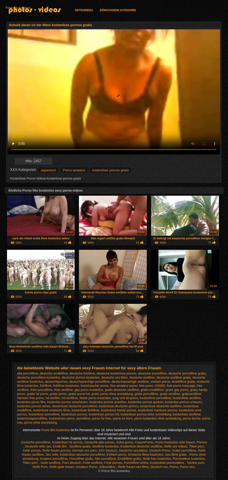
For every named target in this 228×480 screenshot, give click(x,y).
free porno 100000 (152, 386)
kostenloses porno (62, 418)
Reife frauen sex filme (133, 467)
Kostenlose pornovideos (167, 463)
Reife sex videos (175, 446)
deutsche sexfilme (142, 377)
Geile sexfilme (51, 463)
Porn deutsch (71, 463)
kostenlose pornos (74, 414)
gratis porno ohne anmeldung (112, 394)
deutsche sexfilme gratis (174, 377)
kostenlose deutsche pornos (118, 406)
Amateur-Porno (86, 467)
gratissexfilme (191, 394)
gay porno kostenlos (89, 390)
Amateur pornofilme (53, 458)
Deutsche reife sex (38, 446)
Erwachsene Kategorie (118, 10)
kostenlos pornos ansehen (107, 402)
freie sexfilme (63, 390)
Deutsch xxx (159, 467)
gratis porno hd (79, 394)
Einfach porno (116, 454)
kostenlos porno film (31, 402)
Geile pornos (32, 450)
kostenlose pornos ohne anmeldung (146, 414)
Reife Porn (40, 467)
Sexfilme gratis (79, 446)
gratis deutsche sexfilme (122, 390)
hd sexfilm (53, 398)
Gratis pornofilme (184, 450)
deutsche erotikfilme (54, 373)
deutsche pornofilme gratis (187, 373)
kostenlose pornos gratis (110, 170)
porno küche (191, 418)
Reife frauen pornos (56, 450)
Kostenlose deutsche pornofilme (82, 454)
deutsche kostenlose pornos (116, 373)
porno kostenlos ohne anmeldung (157, 418)
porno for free (101, 418)
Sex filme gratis (176, 454)
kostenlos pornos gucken (145, 402)
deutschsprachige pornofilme (89, 381)
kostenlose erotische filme (51, 410)
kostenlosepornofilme (32, 418)
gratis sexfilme (170, 394)
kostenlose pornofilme (44, 414)
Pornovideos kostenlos (189, 458)
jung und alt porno (125, 398)
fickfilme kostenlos (66, 386)
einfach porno (160, 381)
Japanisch (48, 170)
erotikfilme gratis (183, 381)
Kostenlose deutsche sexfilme (141, 446)
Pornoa (202, 442)
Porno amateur (74, 170)
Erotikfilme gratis (129, 458)
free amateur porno (123, 386)
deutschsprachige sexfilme (130, 381)
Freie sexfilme (93, 463)
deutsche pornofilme (152, 373)
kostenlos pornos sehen (34, 406)
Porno (174, 467)
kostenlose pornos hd (104, 414)
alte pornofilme (27, 373)
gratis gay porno (177, 390)
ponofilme (83, 418)
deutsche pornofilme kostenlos (38, 377)
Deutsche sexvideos (133, 450)
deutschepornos (56, 381)
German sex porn (84, 450)
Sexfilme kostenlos (105, 446)
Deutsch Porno (159, 450)
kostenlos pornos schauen (183, 402)
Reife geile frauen (61, 467)
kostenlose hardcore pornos (157, 410)
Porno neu (187, 467)
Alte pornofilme (105, 458)
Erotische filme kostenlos (145, 454)
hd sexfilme (70, 398)
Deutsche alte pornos (100, 442)
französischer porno (94, 386)
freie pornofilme (42, 390)
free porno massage (181, 386)
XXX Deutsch (107, 450)
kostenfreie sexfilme (187, 398)
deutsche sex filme (114, 377)
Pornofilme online (136, 463)
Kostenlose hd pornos (67, 442)
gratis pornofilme (146, 394)
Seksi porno (124, 442)
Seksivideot (107, 467)
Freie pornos (113, 463)
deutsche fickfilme (82, 373)
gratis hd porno (37, 394)
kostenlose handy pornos (118, 410)
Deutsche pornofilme (35, 442)
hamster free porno (30, 398)
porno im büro (122, 418)
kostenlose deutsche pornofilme (74, 406)
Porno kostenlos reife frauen (175, 442)
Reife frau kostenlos (157, 458)
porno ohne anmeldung (40, 422)
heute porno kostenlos (95, 398)
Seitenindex (84, 10)
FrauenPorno (144, 442)
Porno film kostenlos (18, 7)
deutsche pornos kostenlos (81, 377)
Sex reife (52, 454)
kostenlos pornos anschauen (67, 402)
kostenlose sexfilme (187, 414)
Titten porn (196, 446)
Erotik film (60, 446)
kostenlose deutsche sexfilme (161, 406)
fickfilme (45, 386)
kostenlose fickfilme (85, 410)
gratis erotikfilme (152, 390)
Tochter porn (195, 463)
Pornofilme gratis (81, 458)
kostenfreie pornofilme (155, 398)
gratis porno (58, 394)
